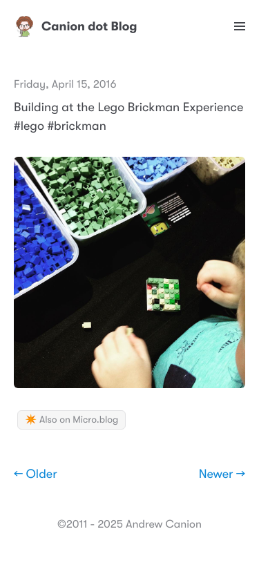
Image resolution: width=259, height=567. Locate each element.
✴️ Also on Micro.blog (71, 419)
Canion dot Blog (75, 26)
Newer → (222, 474)
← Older (35, 474)
